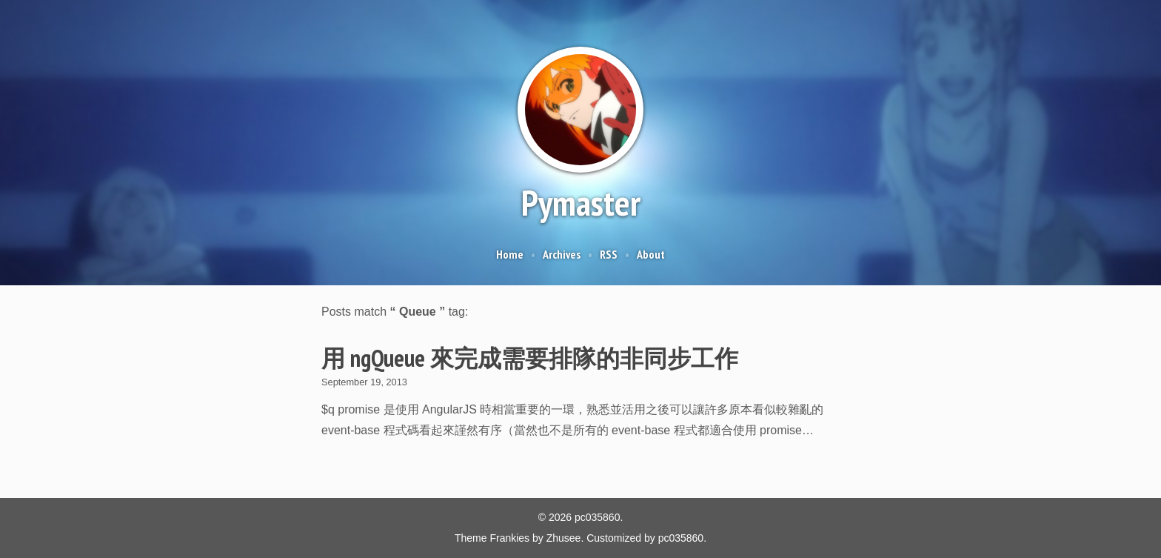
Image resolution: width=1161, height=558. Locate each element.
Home (509, 254)
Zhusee (563, 538)
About (651, 254)
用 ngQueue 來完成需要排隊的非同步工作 (529, 357)
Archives (561, 254)
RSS (609, 254)
